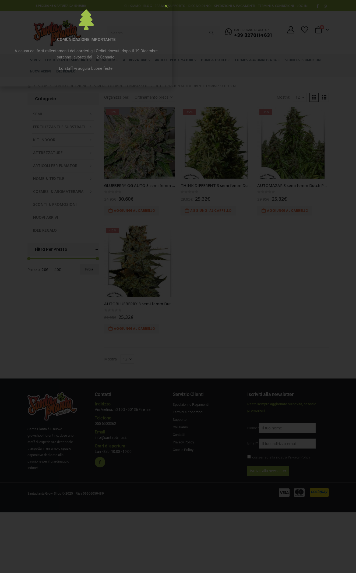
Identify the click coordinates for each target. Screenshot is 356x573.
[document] (178, 286)
